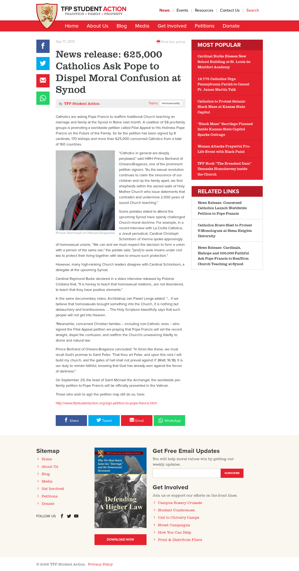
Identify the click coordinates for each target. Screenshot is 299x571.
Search (253, 10)
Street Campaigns (174, 524)
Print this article (171, 42)
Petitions (205, 26)
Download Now (120, 539)
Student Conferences (176, 509)
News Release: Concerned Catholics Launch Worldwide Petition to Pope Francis (222, 208)
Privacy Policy (100, 564)
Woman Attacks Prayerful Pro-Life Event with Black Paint (224, 149)
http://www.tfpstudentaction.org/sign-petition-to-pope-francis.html (106, 403)
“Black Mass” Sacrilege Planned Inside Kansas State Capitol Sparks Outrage (225, 129)
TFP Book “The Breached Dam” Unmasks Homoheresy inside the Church (225, 169)
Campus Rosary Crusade (180, 502)
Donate (231, 26)
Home (72, 26)
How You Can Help (174, 532)
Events (182, 10)
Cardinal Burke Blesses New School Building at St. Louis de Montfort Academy (224, 61)
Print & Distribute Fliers (180, 539)
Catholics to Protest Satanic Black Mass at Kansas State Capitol (222, 106)
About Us (97, 26)
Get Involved (172, 26)
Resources (204, 10)
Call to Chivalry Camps (178, 517)
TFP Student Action (82, 103)
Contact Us (230, 10)
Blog (122, 26)
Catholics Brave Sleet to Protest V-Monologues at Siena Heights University (225, 230)
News (164, 10)
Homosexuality (171, 103)
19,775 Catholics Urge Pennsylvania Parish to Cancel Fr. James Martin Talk (223, 84)
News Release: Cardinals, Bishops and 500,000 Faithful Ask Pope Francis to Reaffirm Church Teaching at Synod (223, 255)
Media (142, 26)
